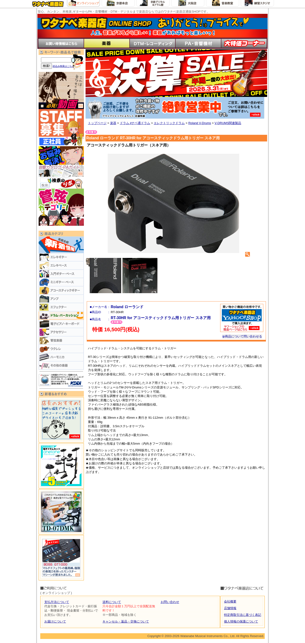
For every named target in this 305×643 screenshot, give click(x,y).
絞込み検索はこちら (63, 66)
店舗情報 (230, 608)
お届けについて (55, 621)
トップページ (97, 123)
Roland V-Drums (199, 123)
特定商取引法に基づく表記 (242, 615)
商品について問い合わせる (242, 336)
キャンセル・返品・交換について (125, 621)
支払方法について (56, 602)
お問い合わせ (170, 602)
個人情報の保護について (241, 621)
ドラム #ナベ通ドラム (135, 123)
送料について (111, 602)
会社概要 (230, 601)
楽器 (113, 123)
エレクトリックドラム (169, 123)
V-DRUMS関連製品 (227, 123)
